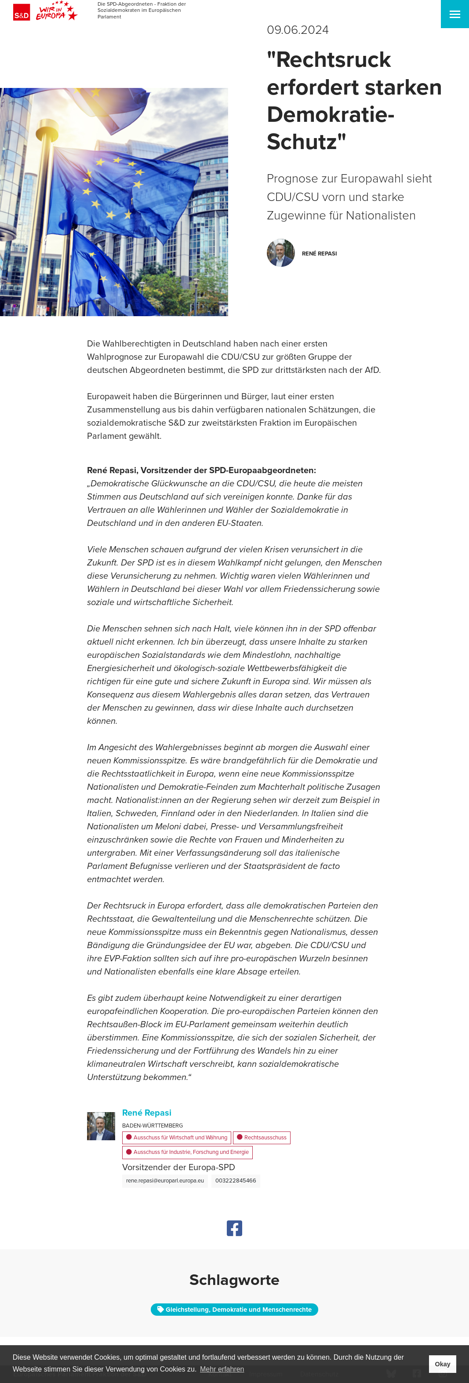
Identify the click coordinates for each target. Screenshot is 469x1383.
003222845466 (235, 1180)
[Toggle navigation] (455, 14)
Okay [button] (442, 1364)
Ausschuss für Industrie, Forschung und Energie (187, 1153)
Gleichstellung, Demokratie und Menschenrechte (234, 1310)
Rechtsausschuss (262, 1138)
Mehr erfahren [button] (222, 1369)
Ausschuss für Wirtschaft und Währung (176, 1138)
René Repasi (146, 1113)
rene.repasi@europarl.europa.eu (165, 1180)
